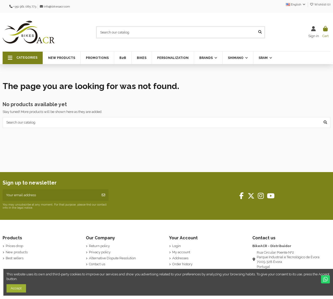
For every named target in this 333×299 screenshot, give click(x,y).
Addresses (180, 258)
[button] (23, 58)
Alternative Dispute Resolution (112, 258)
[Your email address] (51, 195)
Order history (182, 264)
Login (176, 246)
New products (17, 252)
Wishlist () (320, 4)
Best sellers (14, 258)
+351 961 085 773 (24, 6)
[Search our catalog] (260, 32)
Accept (16, 288)
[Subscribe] (103, 195)
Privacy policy (100, 252)
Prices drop (14, 246)
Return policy (99, 246)
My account (181, 252)
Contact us (97, 264)
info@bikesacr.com (57, 6)
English (296, 4)
